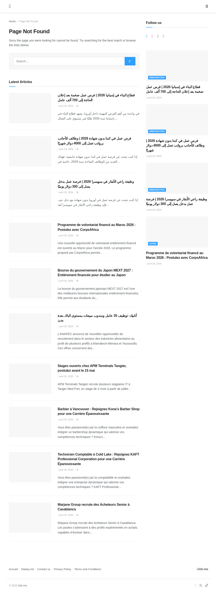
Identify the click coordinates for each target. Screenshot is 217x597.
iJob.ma (202, 569)
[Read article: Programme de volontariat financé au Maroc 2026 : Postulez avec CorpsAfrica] (30, 238)
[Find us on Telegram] (146, 36)
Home (12, 21)
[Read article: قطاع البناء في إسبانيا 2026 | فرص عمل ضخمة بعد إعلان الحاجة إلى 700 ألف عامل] (30, 108)
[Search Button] (207, 6)
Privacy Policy (62, 569)
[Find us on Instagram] (152, 36)
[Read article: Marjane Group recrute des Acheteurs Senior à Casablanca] (30, 517)
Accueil (13, 569)
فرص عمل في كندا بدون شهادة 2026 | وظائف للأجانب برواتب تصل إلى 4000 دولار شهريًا (175, 145)
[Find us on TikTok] (206, 585)
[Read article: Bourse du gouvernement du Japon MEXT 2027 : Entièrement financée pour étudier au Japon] (30, 283)
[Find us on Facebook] (163, 36)
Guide (153, 243)
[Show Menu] (10, 6)
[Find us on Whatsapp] (158, 36)
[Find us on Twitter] (200, 585)
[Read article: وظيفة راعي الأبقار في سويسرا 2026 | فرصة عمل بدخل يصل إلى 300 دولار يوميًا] (30, 194)
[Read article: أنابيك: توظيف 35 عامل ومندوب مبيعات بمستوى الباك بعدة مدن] (30, 328)
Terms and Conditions (87, 569)
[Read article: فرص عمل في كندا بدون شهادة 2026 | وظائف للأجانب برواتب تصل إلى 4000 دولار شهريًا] (30, 151)
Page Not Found (28, 21)
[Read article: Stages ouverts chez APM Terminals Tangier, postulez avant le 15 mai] (30, 379)
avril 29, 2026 (65, 106)
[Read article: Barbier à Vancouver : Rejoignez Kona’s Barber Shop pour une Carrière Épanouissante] (30, 422)
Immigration (157, 77)
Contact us (43, 569)
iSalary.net (27, 569)
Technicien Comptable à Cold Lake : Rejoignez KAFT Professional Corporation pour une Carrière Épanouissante (98, 459)
